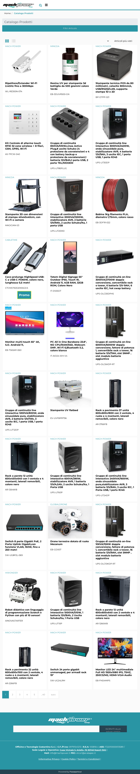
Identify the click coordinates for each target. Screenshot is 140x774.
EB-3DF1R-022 (103, 222)
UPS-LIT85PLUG (58, 168)
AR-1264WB (11, 489)
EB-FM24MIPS (103, 680)
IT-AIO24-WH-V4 (58, 356)
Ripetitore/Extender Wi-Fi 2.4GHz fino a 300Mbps (21, 84)
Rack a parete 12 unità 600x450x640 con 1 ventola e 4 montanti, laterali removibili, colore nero (24, 480)
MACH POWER (13, 46)
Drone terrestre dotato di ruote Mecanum (69, 543)
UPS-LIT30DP (102, 162)
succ (53, 694)
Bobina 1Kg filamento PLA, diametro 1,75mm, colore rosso (114, 216)
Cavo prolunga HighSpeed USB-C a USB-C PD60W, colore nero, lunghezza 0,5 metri (24, 280)
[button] (113, 729)
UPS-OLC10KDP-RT (105, 563)
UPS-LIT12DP (12, 429)
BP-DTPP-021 (102, 97)
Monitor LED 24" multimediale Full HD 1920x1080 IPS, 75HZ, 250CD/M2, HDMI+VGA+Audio (114, 672)
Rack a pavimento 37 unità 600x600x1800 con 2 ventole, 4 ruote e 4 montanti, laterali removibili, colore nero (115, 414)
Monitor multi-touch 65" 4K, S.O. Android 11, (22, 343)
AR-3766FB (101, 424)
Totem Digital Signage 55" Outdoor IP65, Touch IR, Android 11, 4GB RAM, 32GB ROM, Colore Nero (66, 281)
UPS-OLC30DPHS (105, 293)
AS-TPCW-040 (12, 154)
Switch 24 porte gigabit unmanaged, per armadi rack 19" (68, 672)
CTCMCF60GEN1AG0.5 (16, 288)
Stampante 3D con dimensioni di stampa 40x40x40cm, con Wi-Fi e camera (24, 217)
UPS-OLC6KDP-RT (105, 364)
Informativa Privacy (49, 759)
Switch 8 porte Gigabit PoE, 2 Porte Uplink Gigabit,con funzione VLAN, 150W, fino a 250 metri (23, 545)
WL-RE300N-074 (13, 91)
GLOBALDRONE (58, 504)
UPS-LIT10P (56, 623)
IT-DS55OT (55, 291)
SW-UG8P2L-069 (14, 555)
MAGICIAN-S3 (12, 225)
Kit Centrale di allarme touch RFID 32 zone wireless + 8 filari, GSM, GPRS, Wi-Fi (24, 146)
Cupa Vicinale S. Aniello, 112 (83, 750)
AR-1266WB (102, 623)
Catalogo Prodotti (23, 13)
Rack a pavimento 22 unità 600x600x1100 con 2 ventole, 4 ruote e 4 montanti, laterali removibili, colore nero (24, 674)
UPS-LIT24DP (102, 495)
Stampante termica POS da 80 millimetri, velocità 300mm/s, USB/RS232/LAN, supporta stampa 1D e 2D (115, 87)
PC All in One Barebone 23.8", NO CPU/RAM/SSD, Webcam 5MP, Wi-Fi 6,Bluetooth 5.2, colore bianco (68, 346)
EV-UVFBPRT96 (58, 418)
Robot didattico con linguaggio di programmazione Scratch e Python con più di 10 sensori (24, 612)
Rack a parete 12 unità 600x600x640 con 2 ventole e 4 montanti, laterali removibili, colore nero (115, 614)
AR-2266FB (11, 683)
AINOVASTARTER (14, 620)
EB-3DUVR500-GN (59, 94)
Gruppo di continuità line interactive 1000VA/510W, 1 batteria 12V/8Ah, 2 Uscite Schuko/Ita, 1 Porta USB (66, 614)
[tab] (8, 41)
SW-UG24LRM (57, 680)
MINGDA (54, 46)
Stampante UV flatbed (64, 410)
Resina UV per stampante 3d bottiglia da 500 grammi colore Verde (69, 86)
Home (7, 13)
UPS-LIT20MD (57, 231)
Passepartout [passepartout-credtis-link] (76, 772)
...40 (43, 694)
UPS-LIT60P (56, 492)
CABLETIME (11, 240)
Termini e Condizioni (88, 759)
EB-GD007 (55, 549)
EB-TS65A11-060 (13, 350)
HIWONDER (11, 572)
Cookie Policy (68, 759)
